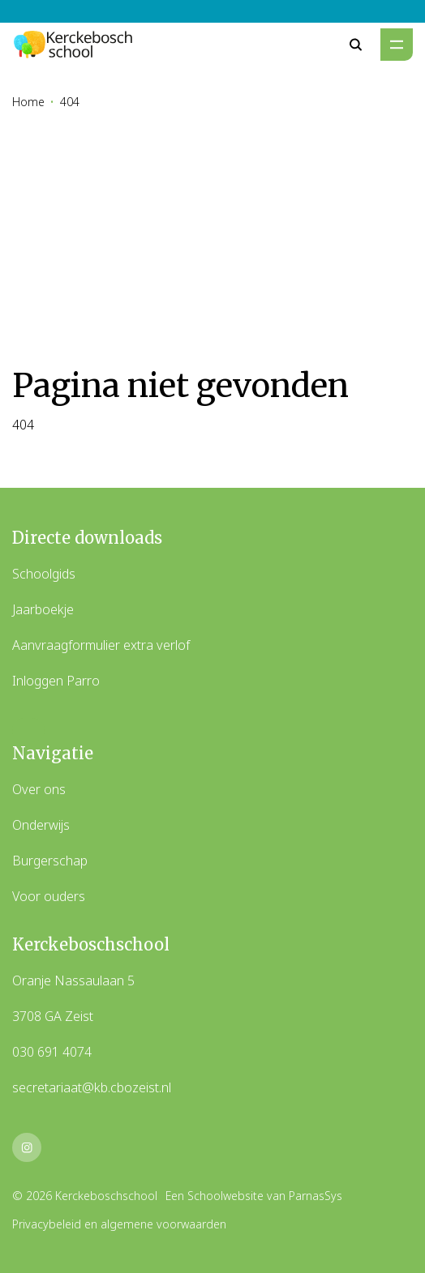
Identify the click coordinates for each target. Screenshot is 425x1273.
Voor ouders (48, 896)
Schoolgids (43, 574)
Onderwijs (41, 825)
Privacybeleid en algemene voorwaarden (119, 1224)
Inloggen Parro (56, 681)
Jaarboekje (43, 609)
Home (28, 101)
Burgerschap (50, 860)
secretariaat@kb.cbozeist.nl (91, 1087)
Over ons (39, 789)
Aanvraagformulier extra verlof (101, 645)
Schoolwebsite (225, 1195)
